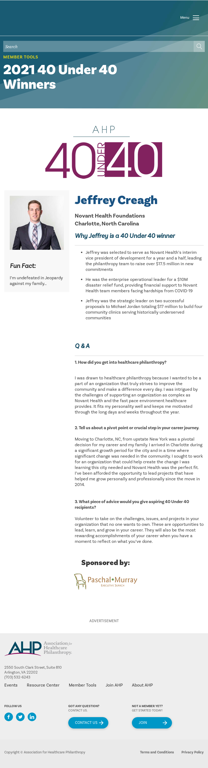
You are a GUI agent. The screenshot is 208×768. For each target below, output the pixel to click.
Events (11, 685)
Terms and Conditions (157, 752)
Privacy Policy (192, 752)
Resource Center (43, 685)
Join (143, 722)
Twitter (20, 717)
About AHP (142, 685)
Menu (184, 17)
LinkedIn (32, 717)
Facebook (8, 717)
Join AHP (114, 685)
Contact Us (86, 722)
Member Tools (20, 57)
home (37, 21)
